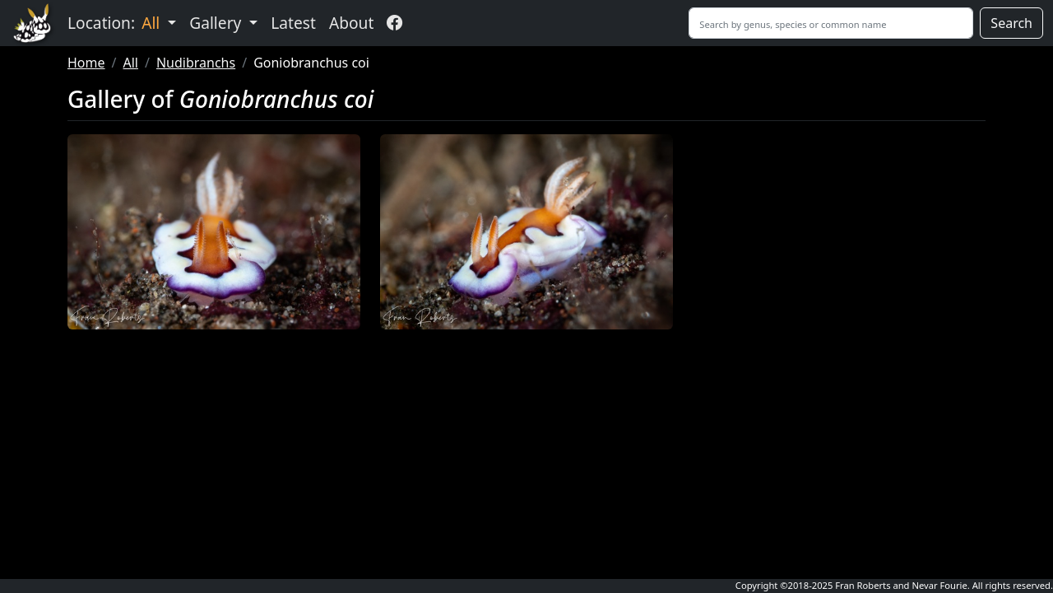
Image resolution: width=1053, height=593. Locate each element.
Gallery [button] (217, 23)
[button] (213, 231)
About (351, 23)
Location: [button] (115, 23)
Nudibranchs (195, 63)
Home (86, 63)
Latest (293, 23)
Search (1011, 23)
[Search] (831, 23)
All (130, 63)
